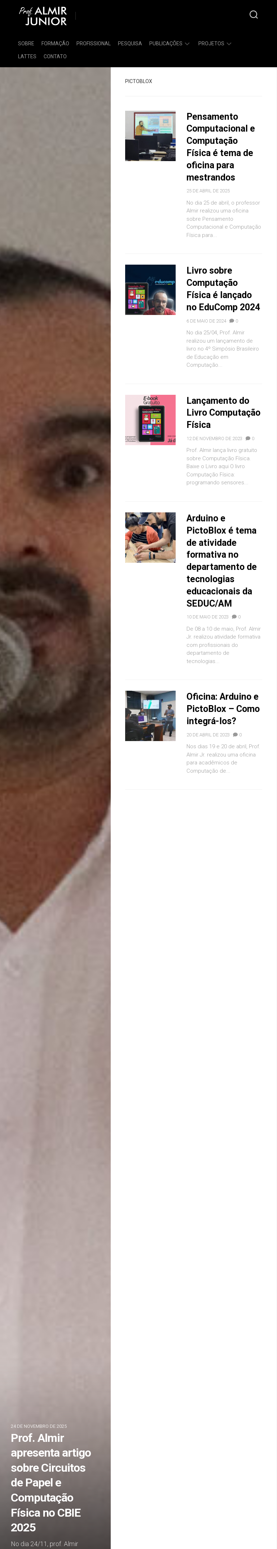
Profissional (93, 43)
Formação (55, 43)
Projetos (211, 43)
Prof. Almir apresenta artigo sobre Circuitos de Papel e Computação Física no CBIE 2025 (51, 1483)
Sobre (26, 43)
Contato (55, 56)
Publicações (166, 43)
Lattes (27, 56)
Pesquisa (130, 43)
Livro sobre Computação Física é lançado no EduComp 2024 (220, 294)
